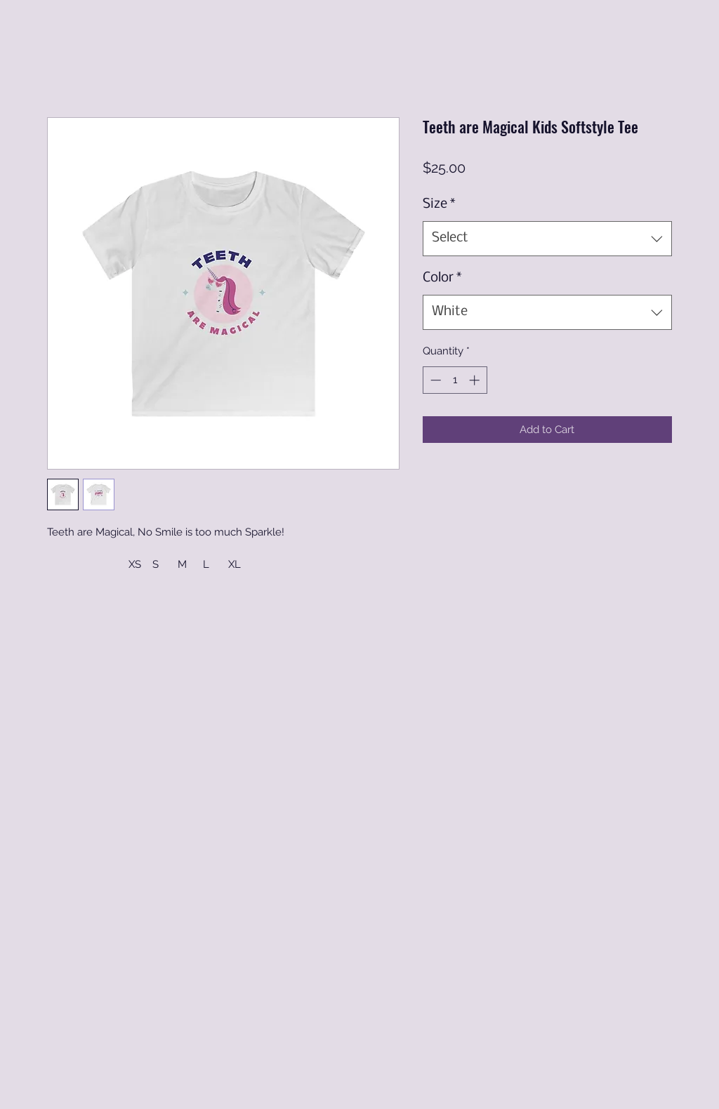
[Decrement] (434, 380)
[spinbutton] (454, 380)
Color (442, 278)
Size (439, 204)
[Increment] (475, 380)
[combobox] (547, 238)
